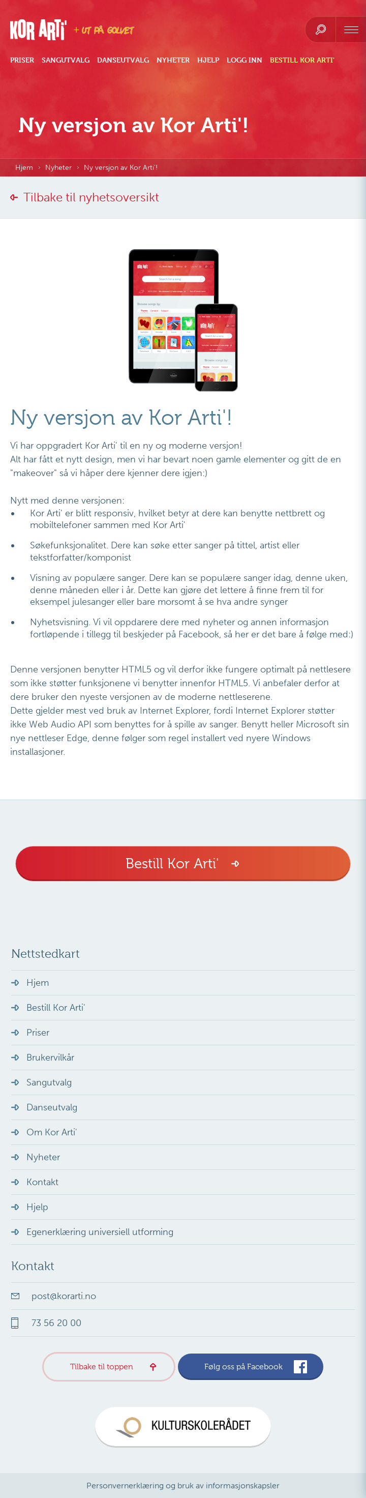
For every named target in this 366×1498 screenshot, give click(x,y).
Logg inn (244, 60)
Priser (22, 60)
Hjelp (208, 60)
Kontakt (42, 1182)
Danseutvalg (123, 60)
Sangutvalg (65, 60)
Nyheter (173, 60)
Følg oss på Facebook (243, 1366)
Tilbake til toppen (101, 1366)
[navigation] (351, 29)
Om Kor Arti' (51, 1132)
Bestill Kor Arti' (302, 60)
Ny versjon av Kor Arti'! (121, 167)
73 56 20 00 (56, 1323)
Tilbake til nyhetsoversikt (91, 197)
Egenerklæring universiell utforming (99, 1232)
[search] (321, 29)
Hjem (24, 167)
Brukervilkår (50, 1057)
